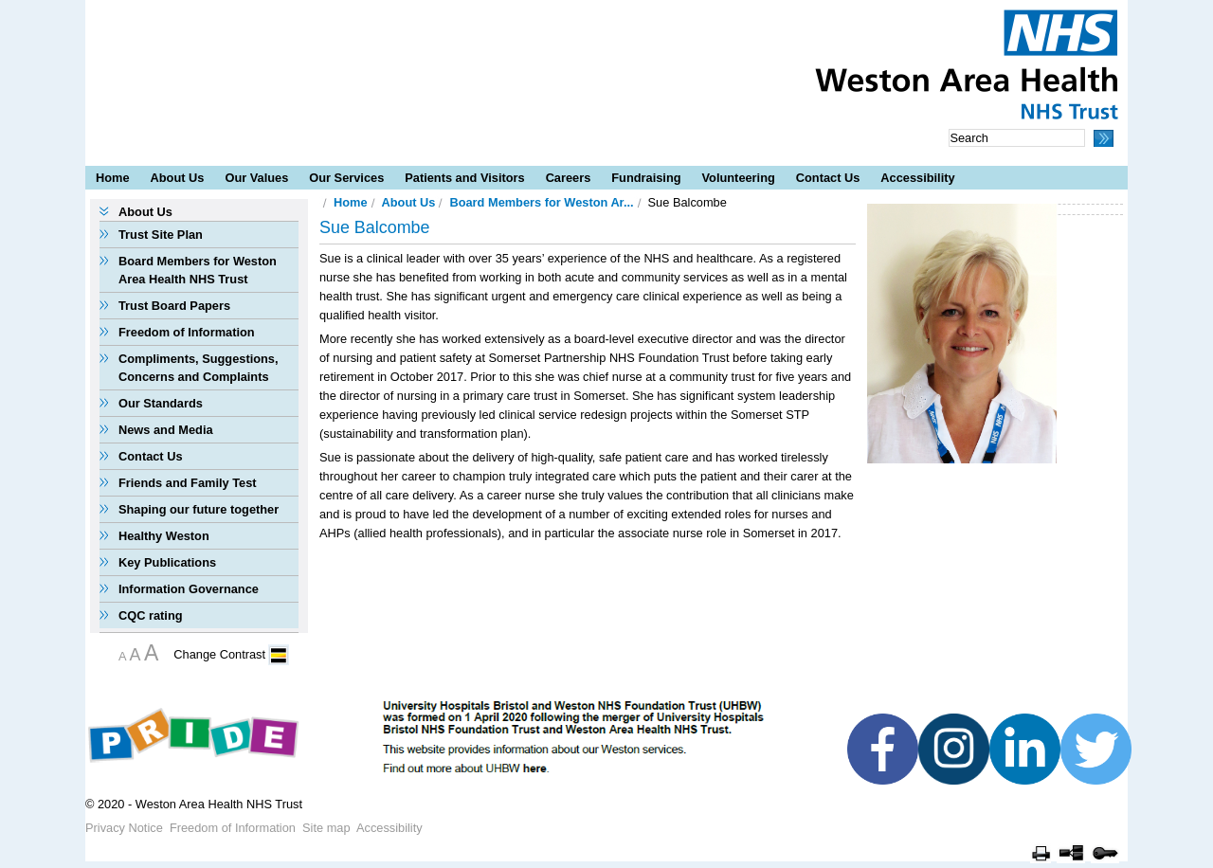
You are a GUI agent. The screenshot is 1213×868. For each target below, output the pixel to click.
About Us (178, 178)
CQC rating (150, 615)
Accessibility (917, 178)
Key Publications (167, 562)
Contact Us (828, 178)
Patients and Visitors (464, 178)
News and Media (165, 430)
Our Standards (160, 403)
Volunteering (738, 178)
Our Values (256, 178)
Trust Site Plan (160, 234)
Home (113, 178)
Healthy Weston (163, 536)
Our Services (346, 178)
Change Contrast (219, 654)
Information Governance (188, 589)
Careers (568, 178)
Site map (326, 828)
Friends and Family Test (187, 483)
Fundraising (645, 178)
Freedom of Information (186, 332)
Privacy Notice (124, 828)
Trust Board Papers (174, 305)
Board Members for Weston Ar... (541, 202)
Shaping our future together (198, 509)
